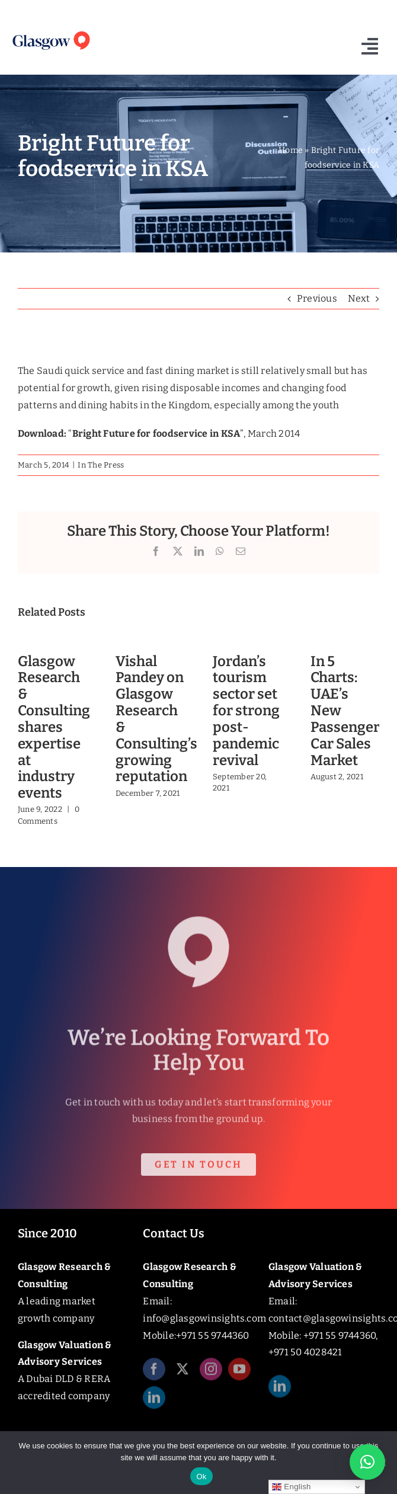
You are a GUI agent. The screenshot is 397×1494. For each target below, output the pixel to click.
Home (290, 150)
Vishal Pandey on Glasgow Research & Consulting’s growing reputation (156, 719)
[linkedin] (154, 1401)
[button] (367, 1462)
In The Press (101, 464)
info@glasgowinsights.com (204, 1318)
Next (359, 298)
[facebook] (154, 1373)
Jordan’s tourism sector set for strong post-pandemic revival (246, 711)
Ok (201, 1476)
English (291, 1487)
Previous (317, 298)
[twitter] (182, 1373)
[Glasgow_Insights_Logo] (50, 32)
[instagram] (211, 1373)
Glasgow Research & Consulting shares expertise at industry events (54, 727)
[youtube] (239, 1373)
